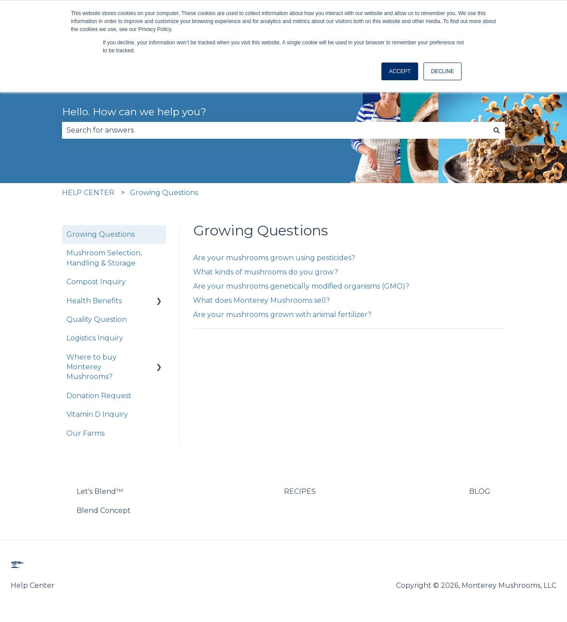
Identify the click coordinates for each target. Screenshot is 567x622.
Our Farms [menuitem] (85, 433)
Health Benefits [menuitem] (94, 301)
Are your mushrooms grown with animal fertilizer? (282, 314)
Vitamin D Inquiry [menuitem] (97, 414)
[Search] (496, 130)
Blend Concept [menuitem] (104, 510)
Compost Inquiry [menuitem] (96, 282)
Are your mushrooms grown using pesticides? (274, 258)
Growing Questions (164, 192)
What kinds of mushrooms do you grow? (265, 272)
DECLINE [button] (442, 71)
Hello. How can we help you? (134, 112)
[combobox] (275, 130)
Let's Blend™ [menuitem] (100, 491)
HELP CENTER (88, 192)
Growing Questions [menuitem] (100, 234)
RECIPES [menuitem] (300, 491)
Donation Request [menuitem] (99, 395)
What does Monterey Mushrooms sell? (261, 300)
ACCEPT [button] (400, 71)
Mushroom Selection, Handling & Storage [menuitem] (104, 258)
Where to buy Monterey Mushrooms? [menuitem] (91, 367)
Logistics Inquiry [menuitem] (94, 338)
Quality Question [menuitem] (96, 319)
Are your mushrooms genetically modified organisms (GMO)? (301, 286)
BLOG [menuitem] (479, 491)
